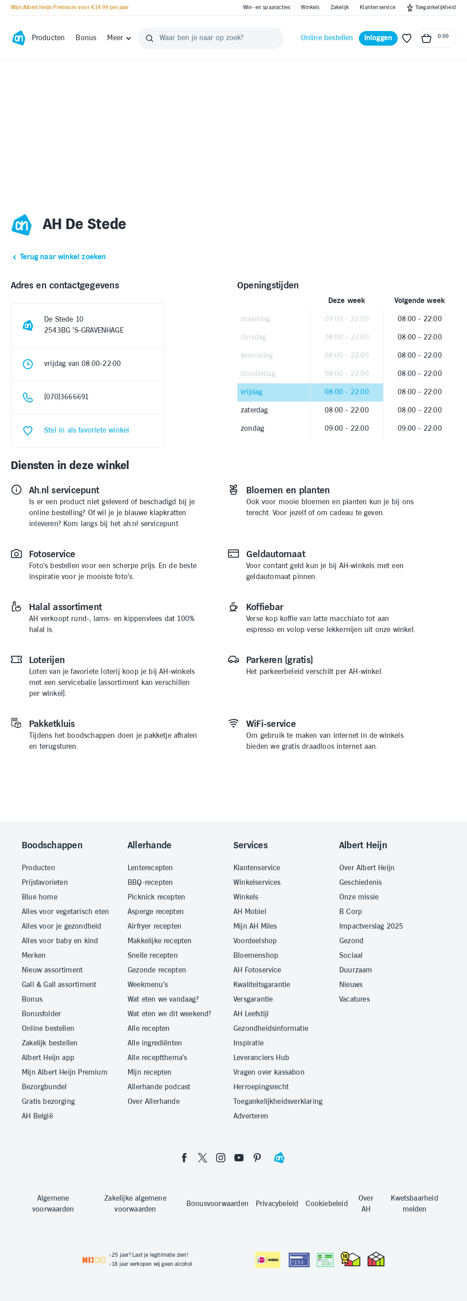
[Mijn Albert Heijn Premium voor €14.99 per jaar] (70, 8)
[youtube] (239, 1157)
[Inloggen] (378, 38)
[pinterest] (257, 1157)
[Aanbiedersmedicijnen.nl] (325, 1260)
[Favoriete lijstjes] (406, 38)
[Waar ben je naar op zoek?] (211, 38)
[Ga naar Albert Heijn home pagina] (18, 38)
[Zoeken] (149, 38)
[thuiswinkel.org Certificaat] (350, 1259)
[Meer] (120, 38)
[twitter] (202, 1157)
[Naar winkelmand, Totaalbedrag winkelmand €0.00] (435, 38)
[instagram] (220, 1157)
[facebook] (184, 1157)
